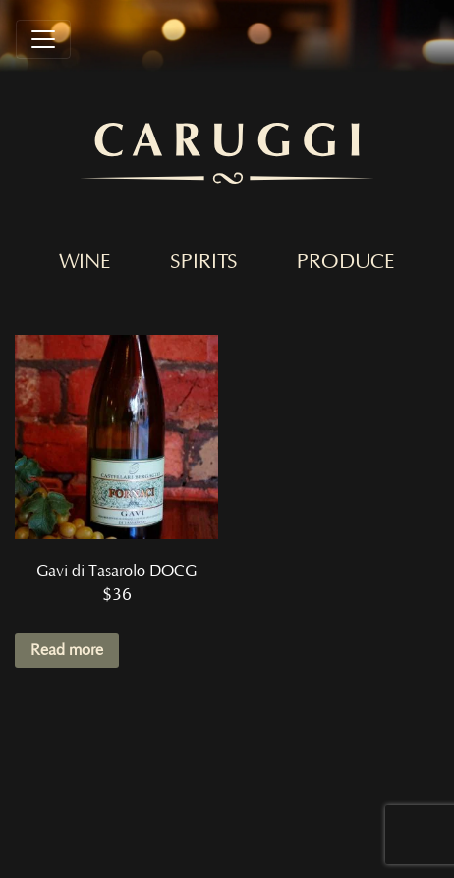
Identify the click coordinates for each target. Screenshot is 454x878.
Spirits (204, 262)
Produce (346, 262)
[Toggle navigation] (43, 39)
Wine (85, 262)
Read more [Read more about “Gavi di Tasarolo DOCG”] (66, 650)
